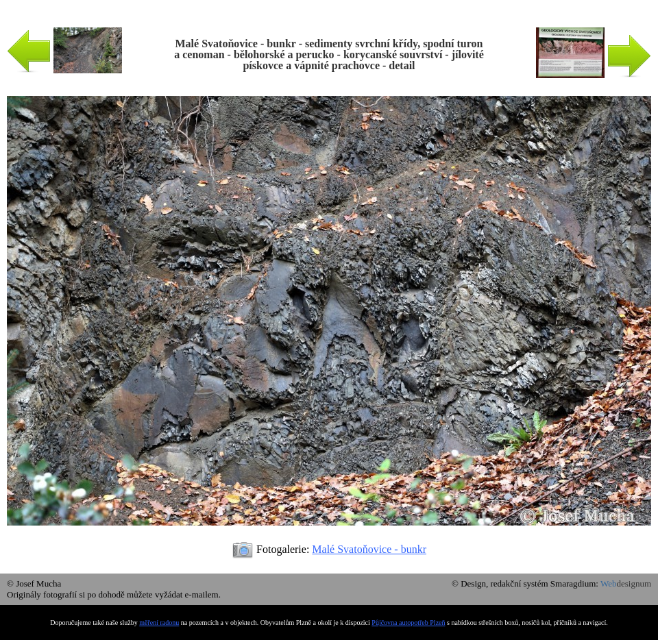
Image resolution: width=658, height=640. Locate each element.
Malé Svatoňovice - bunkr (369, 549)
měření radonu (159, 622)
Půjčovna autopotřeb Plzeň (408, 622)
